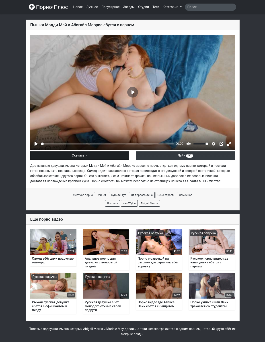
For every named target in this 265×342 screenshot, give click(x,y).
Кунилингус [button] (118, 195)
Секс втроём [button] (166, 195)
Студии (143, 7)
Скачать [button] (78, 155)
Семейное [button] (185, 195)
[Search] (210, 7)
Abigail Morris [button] (149, 203)
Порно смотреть (103, 181)
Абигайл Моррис (122, 166)
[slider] (107, 144)
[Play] (36, 143)
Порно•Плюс (48, 7)
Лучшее (92, 7)
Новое (78, 7)
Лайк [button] (185, 155)
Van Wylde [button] (129, 203)
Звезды (129, 7)
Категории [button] (171, 7)
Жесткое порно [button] (83, 195)
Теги (155, 7)
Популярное (110, 7)
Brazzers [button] (112, 203)
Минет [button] (102, 195)
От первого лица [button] (142, 195)
